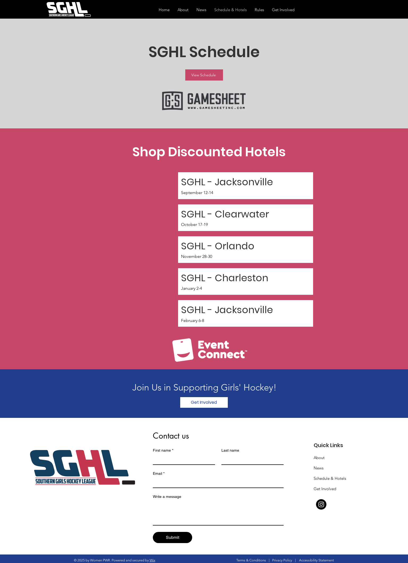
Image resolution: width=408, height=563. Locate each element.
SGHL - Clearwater (225, 214)
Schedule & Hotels (330, 478)
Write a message (167, 496)
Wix (152, 560)
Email (159, 473)
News (318, 467)
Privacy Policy (282, 560)
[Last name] (250, 459)
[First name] (182, 459)
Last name (230, 450)
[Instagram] (321, 504)
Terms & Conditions (251, 560)
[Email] (216, 483)
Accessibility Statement (316, 560)
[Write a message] (218, 513)
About (319, 457)
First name (163, 450)
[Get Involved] (204, 402)
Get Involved (325, 488)
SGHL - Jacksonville (227, 182)
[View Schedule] (204, 75)
